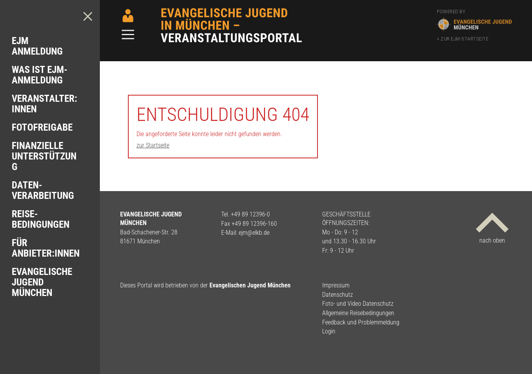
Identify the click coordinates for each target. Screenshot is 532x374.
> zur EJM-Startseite (462, 39)
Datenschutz (337, 294)
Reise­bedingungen (40, 219)
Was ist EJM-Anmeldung (39, 75)
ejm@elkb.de (254, 232)
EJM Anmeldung (37, 46)
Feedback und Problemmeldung (360, 322)
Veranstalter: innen (44, 104)
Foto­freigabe (42, 127)
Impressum (335, 285)
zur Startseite (153, 145)
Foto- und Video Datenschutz (358, 303)
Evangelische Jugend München (42, 282)
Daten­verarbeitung (43, 190)
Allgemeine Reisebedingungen (358, 313)
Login (328, 331)
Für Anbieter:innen (46, 248)
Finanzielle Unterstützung (44, 156)
